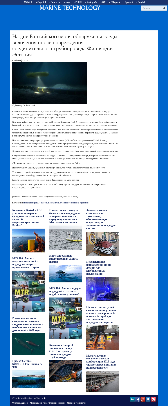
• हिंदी (103, 2)
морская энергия (30, 203)
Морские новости (57, 403)
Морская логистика (38, 403)
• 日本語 (78, 2)
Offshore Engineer (20, 403)
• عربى (67, 2)
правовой (84, 203)
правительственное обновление (65, 203)
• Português (91, 2)
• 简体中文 (28, 2)
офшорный (44, 203)
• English (140, 2)
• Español (41, 2)
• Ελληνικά (114, 2)
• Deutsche (54, 2)
